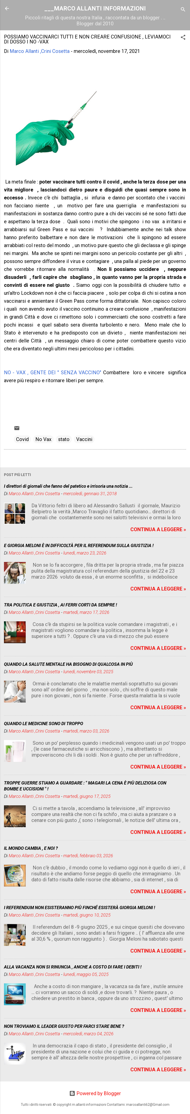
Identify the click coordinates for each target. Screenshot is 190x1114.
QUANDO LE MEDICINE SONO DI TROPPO (43, 723)
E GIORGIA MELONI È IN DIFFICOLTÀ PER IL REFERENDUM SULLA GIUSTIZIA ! (79, 545)
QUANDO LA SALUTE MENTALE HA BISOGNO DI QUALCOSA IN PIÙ (68, 664)
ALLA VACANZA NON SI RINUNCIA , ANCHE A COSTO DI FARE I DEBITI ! (73, 966)
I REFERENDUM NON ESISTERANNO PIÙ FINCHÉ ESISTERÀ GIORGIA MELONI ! (79, 907)
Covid (22, 439)
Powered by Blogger (95, 1093)
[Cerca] (183, 10)
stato (64, 439)
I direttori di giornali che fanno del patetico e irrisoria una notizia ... (68, 486)
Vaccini (84, 439)
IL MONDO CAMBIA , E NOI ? (31, 848)
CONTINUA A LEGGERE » (158, 529)
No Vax (43, 439)
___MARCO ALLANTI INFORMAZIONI (95, 8)
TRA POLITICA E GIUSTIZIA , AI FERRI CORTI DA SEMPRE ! (60, 604)
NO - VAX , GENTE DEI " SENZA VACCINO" (52, 372)
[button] (183, 37)
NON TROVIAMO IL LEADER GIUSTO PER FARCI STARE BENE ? (64, 1026)
